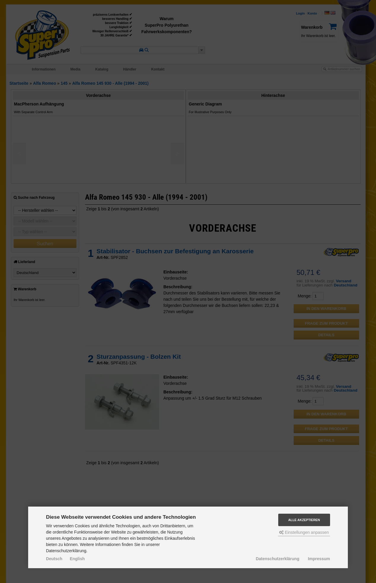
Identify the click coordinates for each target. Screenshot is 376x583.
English (77, 558)
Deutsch (54, 558)
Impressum (319, 558)
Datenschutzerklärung (277, 558)
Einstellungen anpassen (304, 532)
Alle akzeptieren (304, 520)
